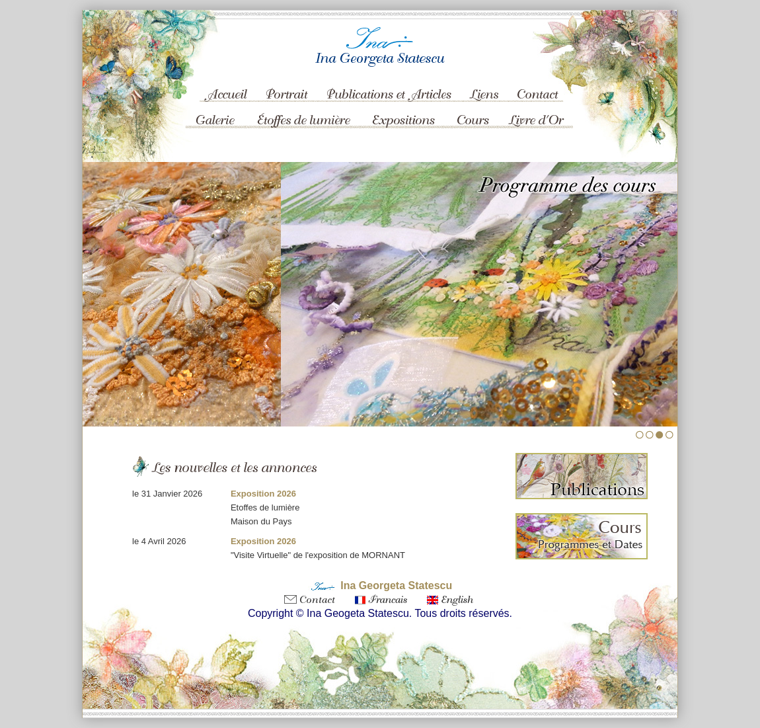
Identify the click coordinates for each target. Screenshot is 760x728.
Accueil (221, 84)
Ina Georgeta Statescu (396, 585)
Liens (484, 84)
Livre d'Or (535, 119)
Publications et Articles (390, 84)
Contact (539, 84)
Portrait (289, 84)
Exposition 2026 (263, 494)
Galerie (213, 119)
